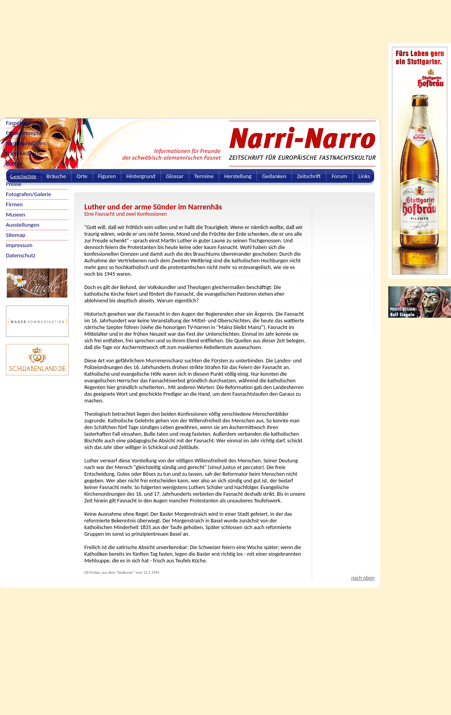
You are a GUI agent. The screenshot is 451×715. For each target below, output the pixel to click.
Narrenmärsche (24, 153)
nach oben (363, 578)
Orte (81, 176)
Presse (13, 183)
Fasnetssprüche (24, 122)
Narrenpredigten (25, 143)
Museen (15, 214)
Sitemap (15, 234)
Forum (339, 176)
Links (364, 176)
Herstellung (238, 176)
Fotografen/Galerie (28, 194)
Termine (203, 176)
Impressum (19, 245)
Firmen (14, 204)
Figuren (107, 176)
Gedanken (274, 176)
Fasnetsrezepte (24, 132)
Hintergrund (140, 176)
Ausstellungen (22, 224)
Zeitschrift (309, 176)
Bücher (14, 163)
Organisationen (24, 173)
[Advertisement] (144, 55)
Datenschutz (20, 255)
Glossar (175, 176)
